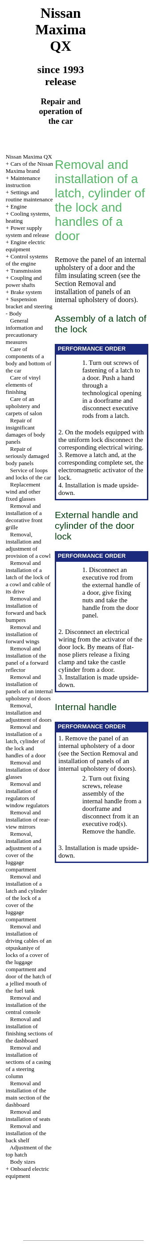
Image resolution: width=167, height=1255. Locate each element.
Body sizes (23, 1161)
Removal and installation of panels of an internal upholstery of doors (29, 688)
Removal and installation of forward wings (23, 634)
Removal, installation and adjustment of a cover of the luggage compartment (23, 851)
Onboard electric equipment (27, 1172)
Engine (18, 206)
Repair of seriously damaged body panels (27, 456)
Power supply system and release (27, 231)
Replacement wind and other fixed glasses (23, 491)
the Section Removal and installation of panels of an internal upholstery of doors (97, 287)
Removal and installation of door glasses (28, 769)
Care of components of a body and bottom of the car (28, 360)
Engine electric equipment (25, 246)
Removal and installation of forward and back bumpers (26, 609)
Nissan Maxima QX (29, 156)
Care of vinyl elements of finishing (23, 384)
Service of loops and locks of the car (28, 474)
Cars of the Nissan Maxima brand (29, 167)
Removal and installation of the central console (26, 1004)
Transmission (25, 270)
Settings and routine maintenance (29, 196)
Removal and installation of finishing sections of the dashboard (29, 1030)
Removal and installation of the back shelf (26, 1133)
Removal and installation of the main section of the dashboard (28, 1094)
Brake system (25, 292)
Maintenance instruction (23, 181)
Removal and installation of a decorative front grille (24, 517)
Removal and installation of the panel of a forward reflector (27, 659)
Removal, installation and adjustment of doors (29, 712)
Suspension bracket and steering (29, 303)
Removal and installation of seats (28, 1115)
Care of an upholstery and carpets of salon (24, 406)
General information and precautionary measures (24, 331)
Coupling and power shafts (24, 281)
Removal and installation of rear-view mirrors (28, 819)
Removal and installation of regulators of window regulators (27, 795)
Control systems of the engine (27, 260)
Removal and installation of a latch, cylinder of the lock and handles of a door (26, 741)
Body (15, 313)
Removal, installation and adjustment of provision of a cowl (28, 545)
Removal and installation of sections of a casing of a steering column (28, 1061)
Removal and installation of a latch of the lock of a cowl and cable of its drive (28, 577)
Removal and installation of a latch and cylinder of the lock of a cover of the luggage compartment (26, 898)
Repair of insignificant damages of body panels (25, 431)
